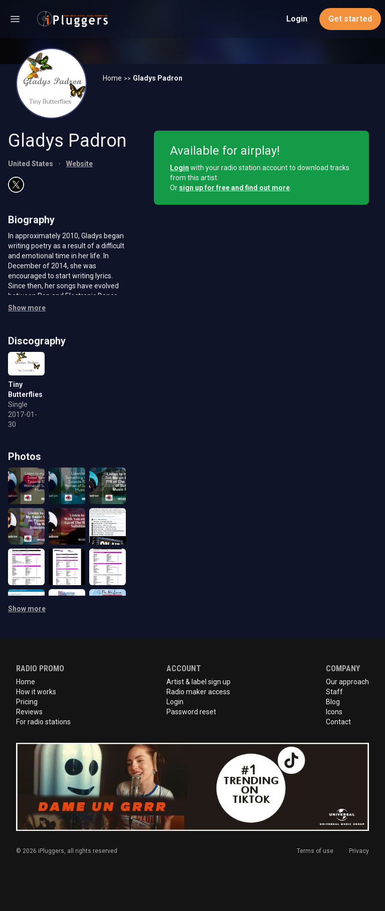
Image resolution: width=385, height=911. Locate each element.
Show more (27, 308)
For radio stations (43, 722)
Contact (338, 722)
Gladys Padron (157, 78)
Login (296, 19)
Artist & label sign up (198, 682)
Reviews (29, 712)
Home (112, 78)
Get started (350, 19)
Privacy (359, 850)
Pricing (27, 702)
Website (79, 164)
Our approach (347, 682)
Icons (334, 712)
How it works (36, 692)
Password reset (191, 712)
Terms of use (315, 850)
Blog (333, 702)
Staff (334, 692)
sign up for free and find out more (234, 188)
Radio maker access (198, 692)
